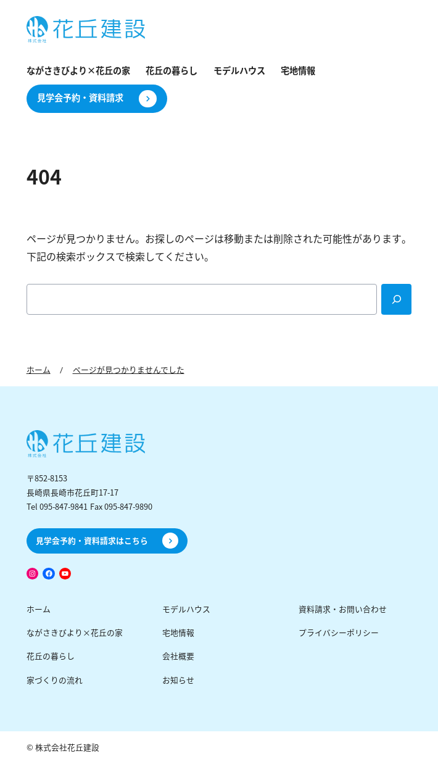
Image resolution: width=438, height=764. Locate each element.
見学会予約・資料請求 (80, 98)
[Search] (396, 299)
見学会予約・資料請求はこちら (92, 541)
